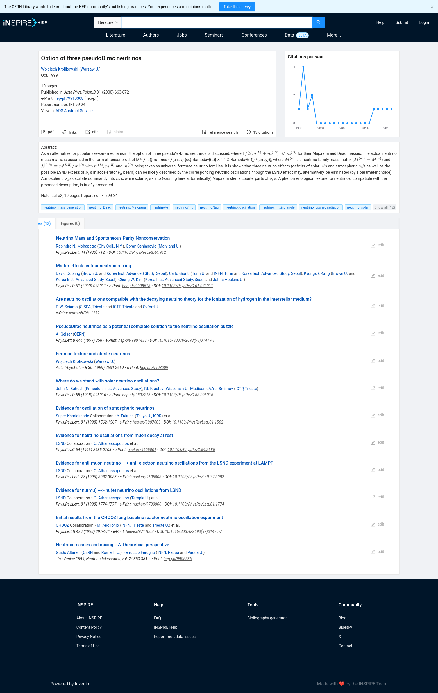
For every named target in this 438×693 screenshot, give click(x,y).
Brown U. (90, 273)
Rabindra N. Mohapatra (76, 246)
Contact (345, 646)
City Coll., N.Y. (110, 246)
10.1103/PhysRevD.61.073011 (187, 286)
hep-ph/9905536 (178, 558)
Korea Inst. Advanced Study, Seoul (136, 273)
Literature (115, 35)
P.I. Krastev (153, 388)
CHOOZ (62, 525)
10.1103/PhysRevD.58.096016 (187, 395)
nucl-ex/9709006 (147, 504)
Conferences (254, 35)
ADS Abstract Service (74, 110)
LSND (61, 443)
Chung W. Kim (130, 279)
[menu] (382, 22)
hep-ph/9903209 (154, 367)
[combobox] (217, 22)
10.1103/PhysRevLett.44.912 (141, 252)
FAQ (157, 618)
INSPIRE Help (165, 627)
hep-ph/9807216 (136, 395)
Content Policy (89, 627)
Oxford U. (151, 307)
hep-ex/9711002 (140, 531)
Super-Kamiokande (72, 416)
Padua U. (195, 552)
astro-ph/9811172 (84, 313)
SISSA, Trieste (92, 307)
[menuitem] (380, 22)
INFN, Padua (168, 552)
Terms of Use (88, 646)
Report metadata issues (175, 636)
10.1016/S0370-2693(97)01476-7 (193, 531)
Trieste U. (160, 525)
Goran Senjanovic (141, 246)
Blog (342, 618)
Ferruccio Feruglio (139, 552)
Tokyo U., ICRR (149, 416)
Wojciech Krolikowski (59, 69)
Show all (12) (385, 207)
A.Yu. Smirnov (220, 388)
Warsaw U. (90, 69)
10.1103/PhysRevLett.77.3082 (198, 477)
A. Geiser (64, 334)
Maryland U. (169, 246)
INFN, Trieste (132, 525)
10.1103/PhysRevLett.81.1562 (197, 422)
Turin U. (198, 273)
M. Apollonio (108, 525)
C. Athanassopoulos (111, 443)
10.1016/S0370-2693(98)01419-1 (186, 340)
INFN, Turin (223, 273)
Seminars (214, 35)
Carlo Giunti (179, 273)
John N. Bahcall (69, 388)
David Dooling (68, 273)
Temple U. (140, 498)
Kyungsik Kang (317, 273)
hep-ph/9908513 (136, 286)
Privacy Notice (88, 636)
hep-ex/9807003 (146, 422)
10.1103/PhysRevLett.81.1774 (198, 504)
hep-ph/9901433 (132, 340)
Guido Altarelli (68, 552)
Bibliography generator (267, 618)
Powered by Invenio (70, 684)
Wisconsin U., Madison (185, 388)
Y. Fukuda (125, 416)
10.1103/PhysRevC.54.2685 (191, 449)
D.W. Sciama (67, 307)
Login (424, 22)
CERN (79, 334)
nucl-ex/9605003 (147, 477)
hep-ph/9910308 (69, 98)
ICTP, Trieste (123, 307)
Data (289, 35)
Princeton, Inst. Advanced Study (113, 388)
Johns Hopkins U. (228, 279)
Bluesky (345, 627)
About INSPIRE (89, 618)
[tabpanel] (218, 402)
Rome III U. (110, 552)
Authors (151, 35)
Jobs (182, 35)
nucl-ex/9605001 (142, 449)
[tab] (57, 223)
